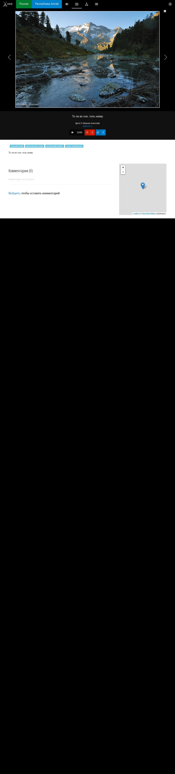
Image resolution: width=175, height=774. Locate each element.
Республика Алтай (46, 3)
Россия (23, 3)
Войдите (14, 193)
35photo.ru (87, 126)
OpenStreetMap (148, 214)
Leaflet (136, 214)
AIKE (8, 4)
